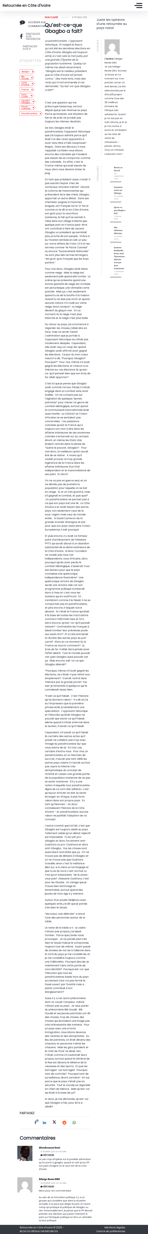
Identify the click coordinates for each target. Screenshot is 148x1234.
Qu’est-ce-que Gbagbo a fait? (119, 210)
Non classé (51, 17)
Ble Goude (25, 77)
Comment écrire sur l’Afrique (118, 190)
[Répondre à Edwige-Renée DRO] (66, 1186)
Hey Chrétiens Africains (118, 230)
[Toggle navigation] (137, 5)
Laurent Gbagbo (25, 101)
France (25, 89)
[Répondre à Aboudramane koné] (66, 1155)
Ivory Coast (24, 95)
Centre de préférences (110, 1231)
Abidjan (25, 71)
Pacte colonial (25, 107)
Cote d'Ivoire (25, 83)
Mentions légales (114, 1227)
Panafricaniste (29, 113)
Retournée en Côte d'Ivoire (26, 5)
